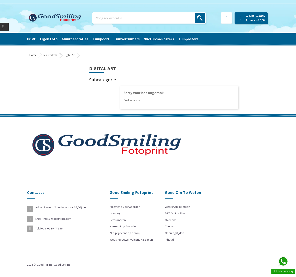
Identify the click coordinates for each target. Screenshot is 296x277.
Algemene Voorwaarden (125, 207)
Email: (38, 219)
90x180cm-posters (80, 39)
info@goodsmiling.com (57, 219)
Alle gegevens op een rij (125, 233)
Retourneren (118, 220)
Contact (169, 226)
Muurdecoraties (166, 39)
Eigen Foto (192, 39)
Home (31, 39)
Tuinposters (50, 39)
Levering (115, 213)
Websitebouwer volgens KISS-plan (131, 239)
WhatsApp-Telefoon (177, 207)
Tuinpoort (139, 39)
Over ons (170, 220)
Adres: (39, 207)
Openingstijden (174, 233)
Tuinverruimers (113, 39)
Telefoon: (41, 228)
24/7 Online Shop (175, 213)
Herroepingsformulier (123, 226)
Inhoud (169, 239)
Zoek (200, 18)
